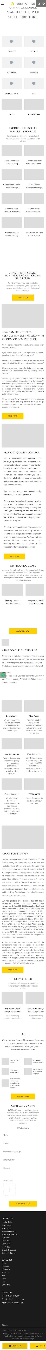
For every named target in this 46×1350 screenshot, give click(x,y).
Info (3, 1275)
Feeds (4, 1279)
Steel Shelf (6, 1238)
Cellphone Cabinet (8, 1253)
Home (4, 1263)
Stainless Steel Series (10, 1234)
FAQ (3, 1282)
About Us (5, 1272)
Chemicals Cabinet (9, 1250)
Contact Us (6, 1285)
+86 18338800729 (17, 1303)
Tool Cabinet (6, 1247)
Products (5, 1266)
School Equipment (9, 1231)
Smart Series (7, 1244)
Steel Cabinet (7, 1225)
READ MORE (12, 416)
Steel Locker (6, 1228)
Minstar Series (7, 1222)
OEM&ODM (6, 1269)
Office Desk (6, 1241)
